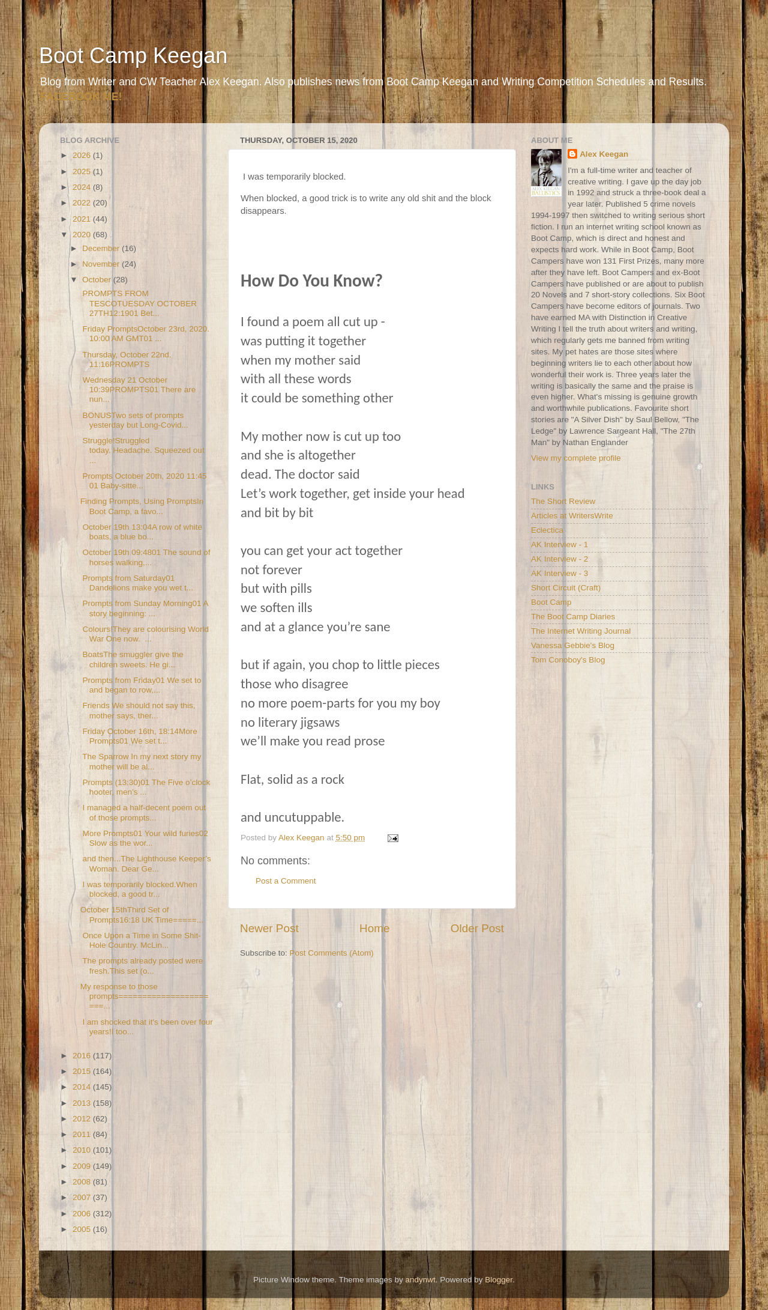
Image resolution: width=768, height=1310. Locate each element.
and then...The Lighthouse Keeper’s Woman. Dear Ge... (145, 863)
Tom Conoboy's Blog (568, 659)
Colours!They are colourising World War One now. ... (144, 634)
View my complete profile (576, 457)
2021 (83, 218)
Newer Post (269, 928)
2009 (83, 1166)
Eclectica (547, 530)
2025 (83, 171)
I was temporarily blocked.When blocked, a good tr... (138, 889)
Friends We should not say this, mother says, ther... (138, 710)
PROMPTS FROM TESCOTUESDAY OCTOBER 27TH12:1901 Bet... (138, 303)
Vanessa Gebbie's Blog (572, 645)
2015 (83, 1071)
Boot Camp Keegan (133, 55)
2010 (83, 1149)
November (102, 263)
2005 (83, 1229)
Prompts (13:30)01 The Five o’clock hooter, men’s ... (145, 787)
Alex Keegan (604, 154)
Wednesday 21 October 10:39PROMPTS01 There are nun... (138, 389)
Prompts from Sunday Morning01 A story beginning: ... (144, 608)
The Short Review (563, 501)
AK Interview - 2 (559, 558)
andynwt (420, 1279)
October (97, 279)
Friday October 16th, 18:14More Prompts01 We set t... (138, 736)
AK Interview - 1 (559, 544)
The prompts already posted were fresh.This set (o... (141, 965)
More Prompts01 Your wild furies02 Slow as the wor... (144, 838)
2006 (83, 1213)
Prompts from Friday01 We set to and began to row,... (141, 685)
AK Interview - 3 (559, 573)
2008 (83, 1181)
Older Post (477, 928)
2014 (83, 1086)
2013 (83, 1103)
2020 (83, 234)
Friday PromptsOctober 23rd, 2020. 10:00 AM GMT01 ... (144, 333)
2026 (83, 155)
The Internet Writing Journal (581, 630)
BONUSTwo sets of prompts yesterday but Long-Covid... (134, 420)
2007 (83, 1197)
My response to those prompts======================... (144, 996)
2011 (83, 1134)
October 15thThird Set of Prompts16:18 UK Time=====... (141, 914)
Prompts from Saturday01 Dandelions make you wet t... (136, 583)
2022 (83, 202)
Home (374, 928)
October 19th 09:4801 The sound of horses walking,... (145, 557)
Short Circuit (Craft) (566, 587)
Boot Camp (551, 602)
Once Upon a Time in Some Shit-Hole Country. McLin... (140, 940)
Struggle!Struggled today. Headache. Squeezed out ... (142, 450)
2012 (83, 1118)
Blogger (498, 1279)
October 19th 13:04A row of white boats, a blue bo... (141, 532)
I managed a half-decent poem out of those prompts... (143, 812)
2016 (83, 1055)
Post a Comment (286, 880)
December (102, 248)
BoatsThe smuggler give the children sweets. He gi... (132, 659)
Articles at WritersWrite (572, 515)
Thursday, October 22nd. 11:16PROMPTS (126, 359)
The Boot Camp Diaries (573, 616)
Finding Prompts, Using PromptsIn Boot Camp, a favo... (142, 506)
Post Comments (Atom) (332, 952)
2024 (83, 187)
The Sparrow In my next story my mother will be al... (141, 761)
